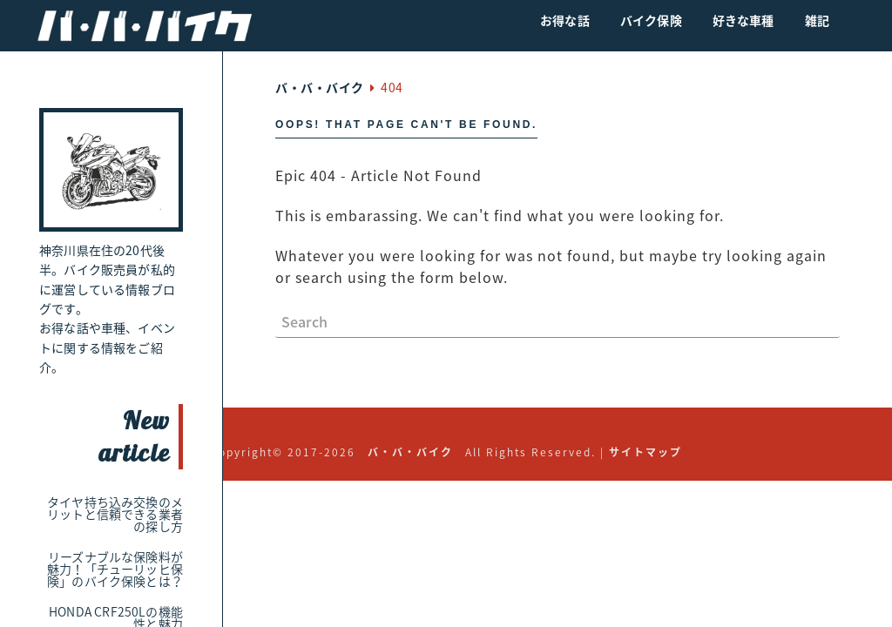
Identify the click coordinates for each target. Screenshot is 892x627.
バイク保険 (651, 20)
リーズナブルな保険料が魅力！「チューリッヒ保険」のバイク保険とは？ (115, 568)
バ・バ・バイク (410, 452)
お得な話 (565, 20)
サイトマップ (645, 452)
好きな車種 (743, 20)
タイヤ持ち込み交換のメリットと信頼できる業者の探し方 (115, 514)
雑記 (817, 20)
